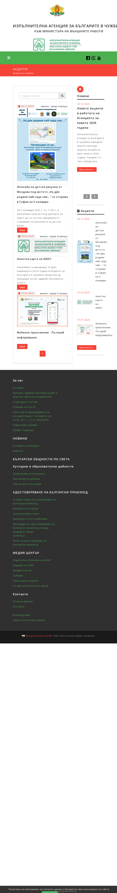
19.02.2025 (26, 236)
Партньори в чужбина (26, 478)
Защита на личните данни (29, 620)
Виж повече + (87, 169)
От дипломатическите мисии (30, 585)
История (18, 387)
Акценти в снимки (23, 73)
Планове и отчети (24, 406)
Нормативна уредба (25, 424)
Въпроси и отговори (25, 508)
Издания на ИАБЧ (24, 565)
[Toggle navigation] (8, 57)
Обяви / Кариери (23, 430)
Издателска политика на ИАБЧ (32, 560)
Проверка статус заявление (30, 518)
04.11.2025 (26, 106)
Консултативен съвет (26, 513)
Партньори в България (27, 483)
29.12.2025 (83, 103)
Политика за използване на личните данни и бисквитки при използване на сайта (59, 889)
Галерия (18, 575)
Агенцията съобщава (26, 445)
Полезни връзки (23, 601)
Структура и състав (25, 401)
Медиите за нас (22, 570)
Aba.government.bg (37, 635)
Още (22, 230)
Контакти (19, 606)
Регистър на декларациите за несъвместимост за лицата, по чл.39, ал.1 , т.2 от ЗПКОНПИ (32, 416)
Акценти (18, 450)
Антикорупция (21, 614)
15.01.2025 (26, 293)
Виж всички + (87, 347)
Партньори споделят (26, 580)
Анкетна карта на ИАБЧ (34, 259)
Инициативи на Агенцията (29, 473)
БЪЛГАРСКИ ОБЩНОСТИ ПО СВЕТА (41, 459)
